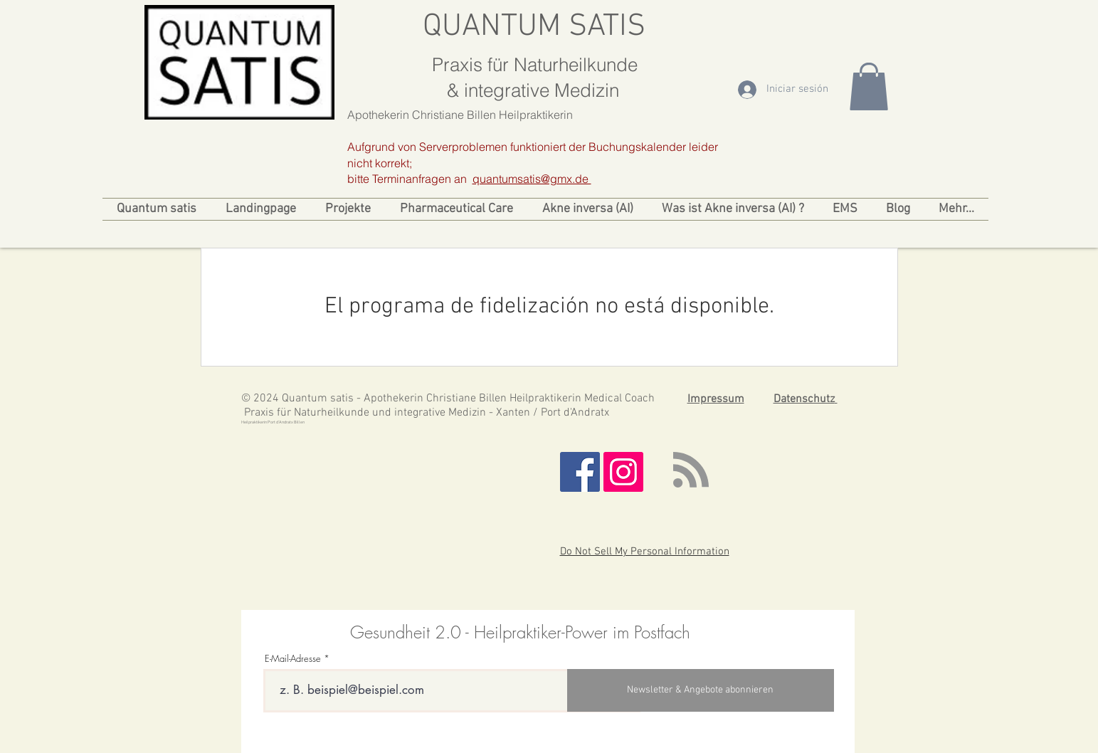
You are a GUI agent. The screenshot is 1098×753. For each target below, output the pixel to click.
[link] (869, 86)
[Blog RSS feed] (691, 470)
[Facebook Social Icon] (580, 472)
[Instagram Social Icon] (623, 472)
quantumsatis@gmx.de (532, 179)
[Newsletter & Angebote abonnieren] (700, 690)
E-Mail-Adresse (293, 658)
